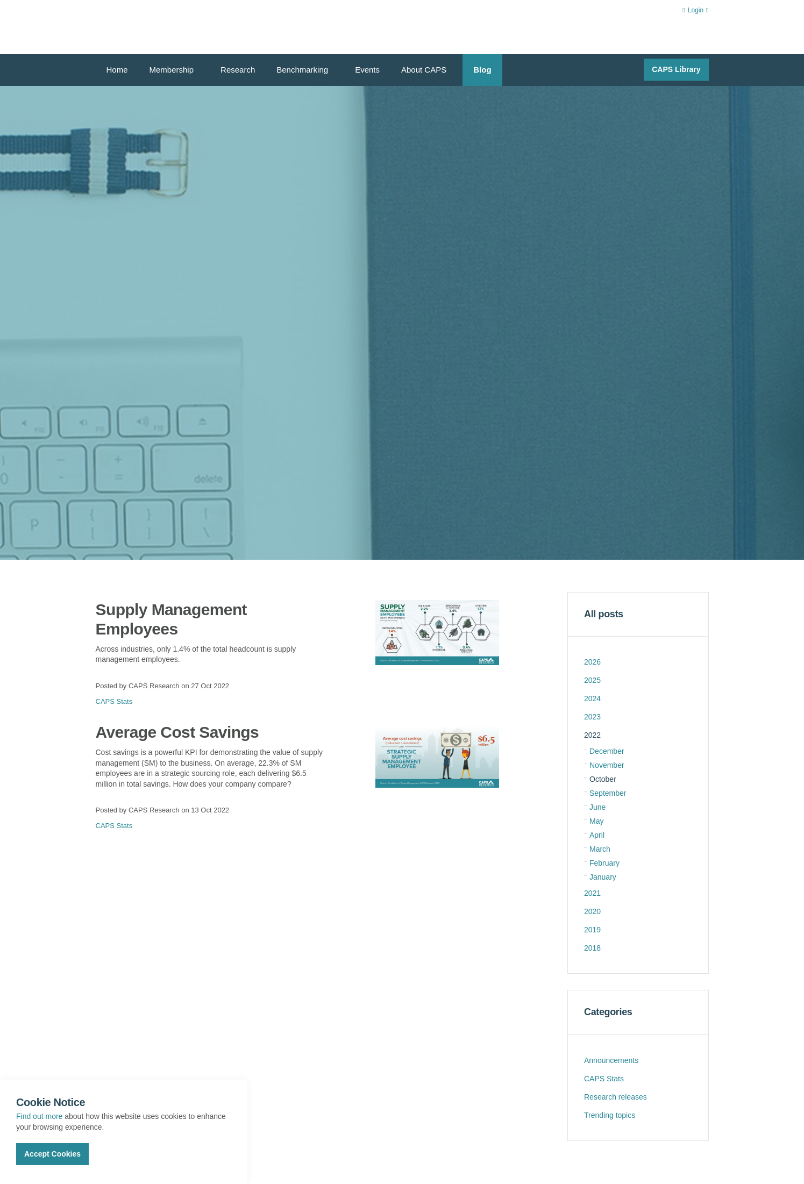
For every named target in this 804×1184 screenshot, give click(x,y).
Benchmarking (302, 69)
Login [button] (695, 10)
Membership (172, 69)
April (596, 835)
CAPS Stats (114, 701)
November (606, 765)
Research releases (615, 1097)
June (597, 807)
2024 (592, 698)
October (602, 779)
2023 (592, 716)
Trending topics (609, 1115)
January (602, 877)
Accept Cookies (52, 1154)
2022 (592, 735)
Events (367, 69)
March (599, 849)
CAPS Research (135, 27)
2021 (592, 893)
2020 (592, 911)
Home (117, 69)
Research (237, 69)
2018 (592, 948)
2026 (592, 662)
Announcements (611, 1060)
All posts (603, 614)
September (607, 793)
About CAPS (423, 69)
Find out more (39, 1116)
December (606, 751)
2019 (592, 929)
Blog (482, 69)
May (596, 821)
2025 (592, 680)
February (604, 863)
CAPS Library (676, 69)
